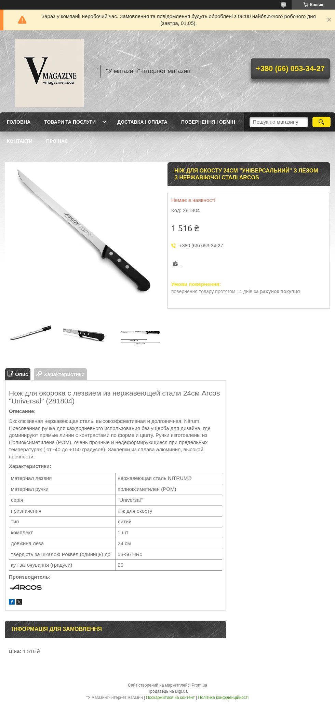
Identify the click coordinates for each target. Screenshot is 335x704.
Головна (18, 122)
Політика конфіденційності (223, 697)
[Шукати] (321, 122)
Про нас (57, 141)
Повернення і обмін (208, 122)
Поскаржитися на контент (170, 697)
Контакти (19, 141)
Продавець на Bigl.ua (167, 691)
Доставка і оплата (142, 122)
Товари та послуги (70, 122)
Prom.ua (199, 685)
